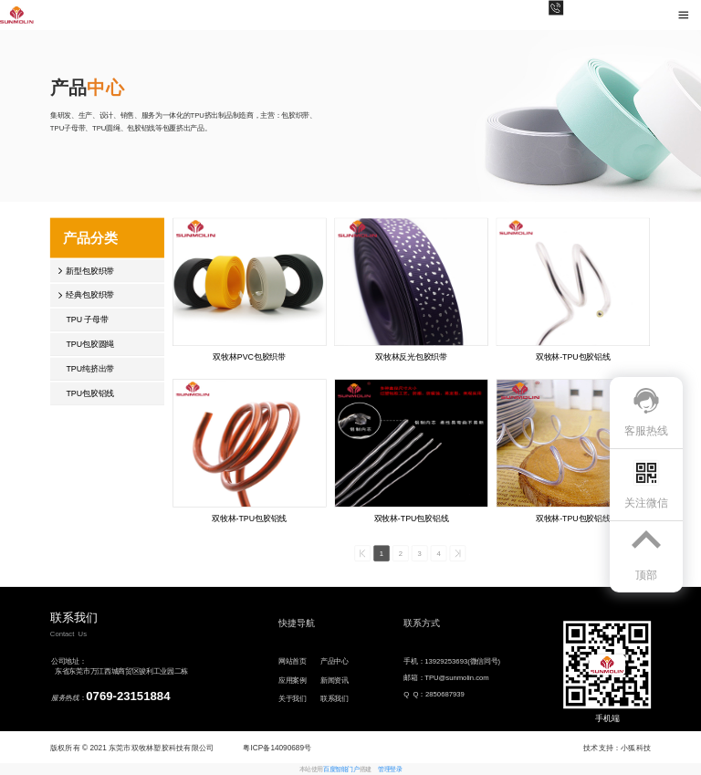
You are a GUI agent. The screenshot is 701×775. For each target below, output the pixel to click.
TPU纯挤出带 (90, 368)
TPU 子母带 (87, 320)
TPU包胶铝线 (90, 393)
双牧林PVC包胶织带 (249, 356)
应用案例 (292, 680)
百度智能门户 (341, 769)
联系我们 (334, 699)
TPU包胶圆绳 (90, 344)
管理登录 (390, 769)
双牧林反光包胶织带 (411, 356)
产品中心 (334, 661)
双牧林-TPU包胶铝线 (573, 356)
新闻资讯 (334, 680)
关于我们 (292, 699)
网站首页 (292, 661)
